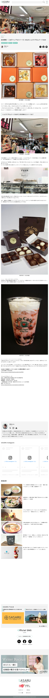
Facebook (24, 642)
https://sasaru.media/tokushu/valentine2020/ (12, 372)
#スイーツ (15, 42)
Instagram (30, 642)
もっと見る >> (43, 626)
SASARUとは (20, 689)
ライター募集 (20, 692)
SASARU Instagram (7, 443)
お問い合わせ (28, 692)
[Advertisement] (24, 573)
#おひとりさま (4, 42)
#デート (10, 42)
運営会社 (28, 689)
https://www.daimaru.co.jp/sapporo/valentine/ (12, 384)
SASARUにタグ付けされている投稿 (10, 474)
